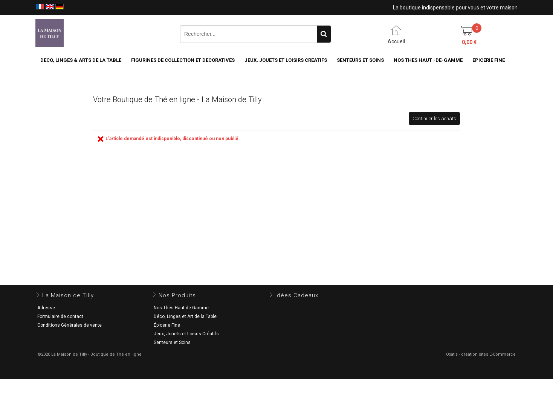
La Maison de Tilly (68, 295)
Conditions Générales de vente (69, 325)
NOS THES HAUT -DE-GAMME (428, 60)
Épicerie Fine (167, 325)
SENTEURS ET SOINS (360, 60)
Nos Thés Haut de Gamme (181, 307)
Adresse (46, 307)
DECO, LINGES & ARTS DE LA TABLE (80, 60)
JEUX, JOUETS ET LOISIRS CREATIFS (285, 60)
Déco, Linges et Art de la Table (185, 316)
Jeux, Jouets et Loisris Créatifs (186, 333)
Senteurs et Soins (172, 342)
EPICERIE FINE (488, 60)
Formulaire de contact (60, 316)
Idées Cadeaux (296, 295)
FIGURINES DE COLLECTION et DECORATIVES (183, 60)
